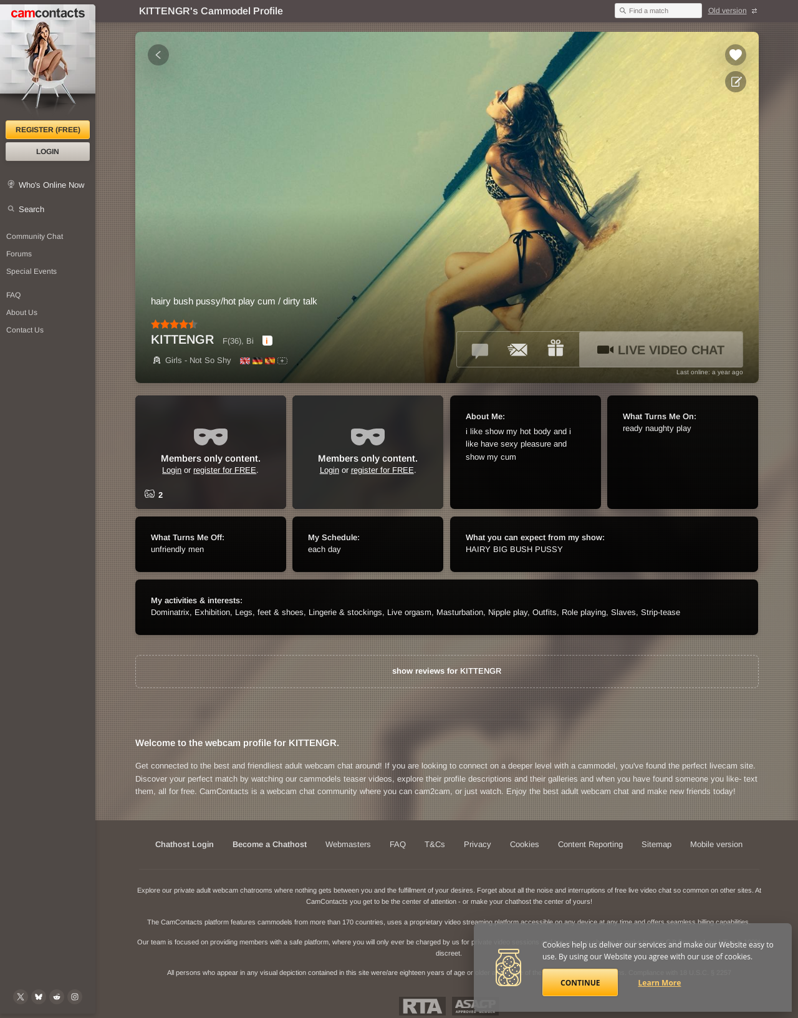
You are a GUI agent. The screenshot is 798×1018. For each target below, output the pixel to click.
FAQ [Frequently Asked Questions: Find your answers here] (13, 295)
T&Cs (435, 844)
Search (31, 209)
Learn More (659, 982)
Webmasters (348, 844)
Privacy (477, 844)
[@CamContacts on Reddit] (56, 996)
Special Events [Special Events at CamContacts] (31, 271)
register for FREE (224, 470)
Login (47, 151)
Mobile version (716, 844)
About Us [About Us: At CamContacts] (21, 312)
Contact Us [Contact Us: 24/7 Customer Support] (25, 330)
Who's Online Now (51, 185)
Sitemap (656, 844)
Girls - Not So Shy (191, 360)
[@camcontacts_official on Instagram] (74, 996)
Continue (580, 982)
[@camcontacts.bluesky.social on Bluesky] (38, 996)
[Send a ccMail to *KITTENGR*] (518, 349)
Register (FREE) (48, 129)
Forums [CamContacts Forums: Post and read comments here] (19, 254)
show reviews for (446, 671)
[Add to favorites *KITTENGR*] (735, 54)
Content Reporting (590, 844)
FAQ (398, 844)
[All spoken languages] (282, 360)
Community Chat (34, 236)
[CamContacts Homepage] (47, 62)
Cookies (524, 844)
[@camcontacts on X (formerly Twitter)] (20, 996)
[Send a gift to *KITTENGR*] (555, 349)
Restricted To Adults (422, 1006)
